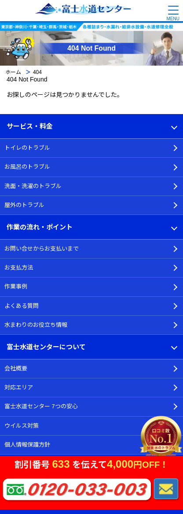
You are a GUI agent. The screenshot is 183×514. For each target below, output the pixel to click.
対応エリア (18, 387)
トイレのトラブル (27, 147)
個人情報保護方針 (27, 444)
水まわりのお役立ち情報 (35, 325)
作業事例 (15, 286)
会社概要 (15, 368)
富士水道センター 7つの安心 (41, 406)
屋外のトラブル (24, 205)
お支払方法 (18, 267)
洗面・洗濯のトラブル (33, 186)
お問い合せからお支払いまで (41, 248)
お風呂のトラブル (27, 166)
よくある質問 (21, 306)
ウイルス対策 (21, 425)
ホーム (13, 72)
